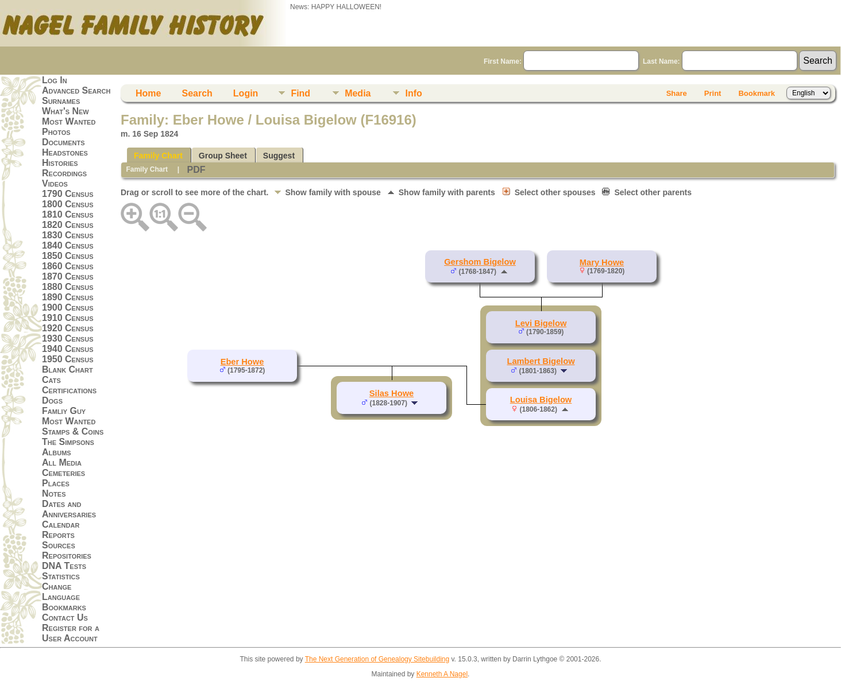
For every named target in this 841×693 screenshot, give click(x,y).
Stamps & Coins (72, 431)
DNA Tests (64, 566)
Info (413, 93)
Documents (63, 142)
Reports (58, 535)
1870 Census (68, 276)
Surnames (61, 101)
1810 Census (68, 214)
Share (676, 93)
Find (300, 93)
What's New (65, 111)
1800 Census (68, 204)
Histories (60, 163)
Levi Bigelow (541, 323)
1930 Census (68, 338)
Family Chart (158, 155)
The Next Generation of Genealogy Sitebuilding (377, 659)
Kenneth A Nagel (442, 674)
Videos (55, 183)
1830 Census (68, 235)
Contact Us (65, 617)
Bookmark (756, 93)
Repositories (66, 555)
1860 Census (68, 266)
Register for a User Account (70, 633)
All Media (62, 462)
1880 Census (68, 287)
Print (713, 93)
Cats (51, 380)
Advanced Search (76, 90)
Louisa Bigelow (541, 399)
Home (148, 93)
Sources (58, 545)
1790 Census (68, 194)
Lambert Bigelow (540, 361)
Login (246, 93)
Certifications (69, 390)
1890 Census (68, 297)
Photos (56, 132)
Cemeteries (63, 473)
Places (56, 483)
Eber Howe (242, 361)
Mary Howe (602, 262)
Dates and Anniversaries (69, 509)
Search (197, 93)
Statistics (61, 576)
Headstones (65, 152)
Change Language (61, 592)
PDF (196, 170)
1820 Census (68, 225)
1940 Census (68, 349)
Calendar (60, 524)
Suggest (279, 155)
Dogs (52, 400)
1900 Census (68, 307)
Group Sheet (223, 155)
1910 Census (68, 318)
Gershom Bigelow (480, 261)
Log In (54, 80)
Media (358, 93)
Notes (54, 493)
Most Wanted (68, 121)
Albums (56, 452)
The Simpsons (68, 442)
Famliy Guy (64, 411)
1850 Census (68, 256)
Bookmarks (64, 607)
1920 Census (68, 328)
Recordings (64, 173)
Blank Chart (67, 369)
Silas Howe (391, 393)
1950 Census (68, 359)
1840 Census (68, 245)
